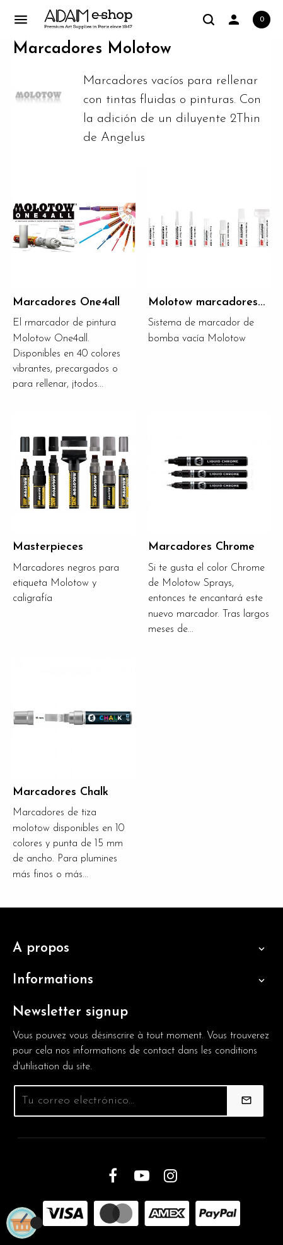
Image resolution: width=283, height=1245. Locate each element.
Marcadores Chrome (201, 547)
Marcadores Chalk (60, 792)
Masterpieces (48, 547)
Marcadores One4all (66, 302)
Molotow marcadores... (206, 302)
